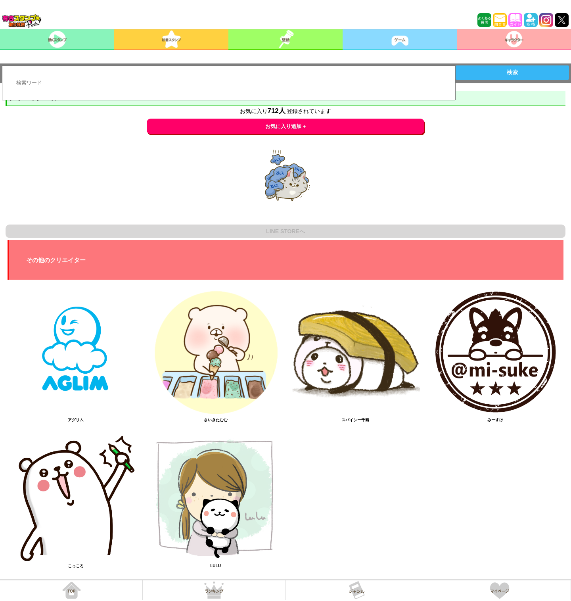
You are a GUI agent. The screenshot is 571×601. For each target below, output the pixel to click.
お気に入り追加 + (285, 126)
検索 (512, 72)
